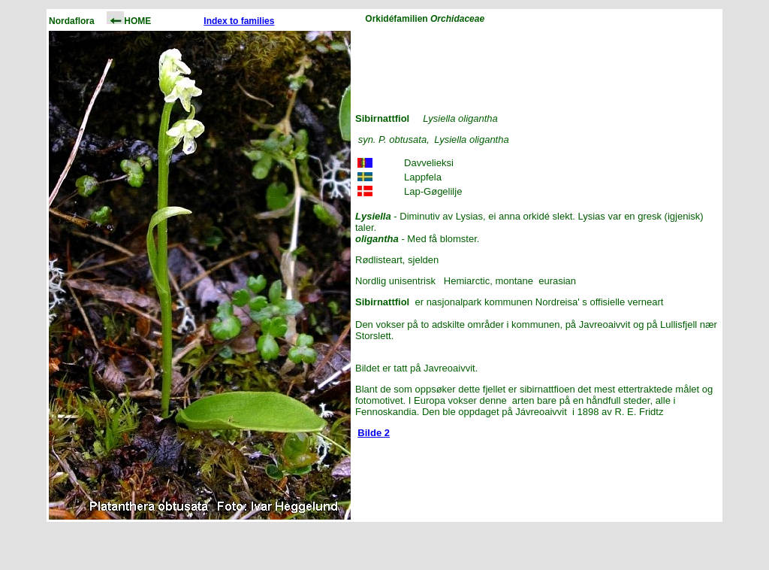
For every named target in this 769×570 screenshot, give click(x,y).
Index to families (239, 21)
